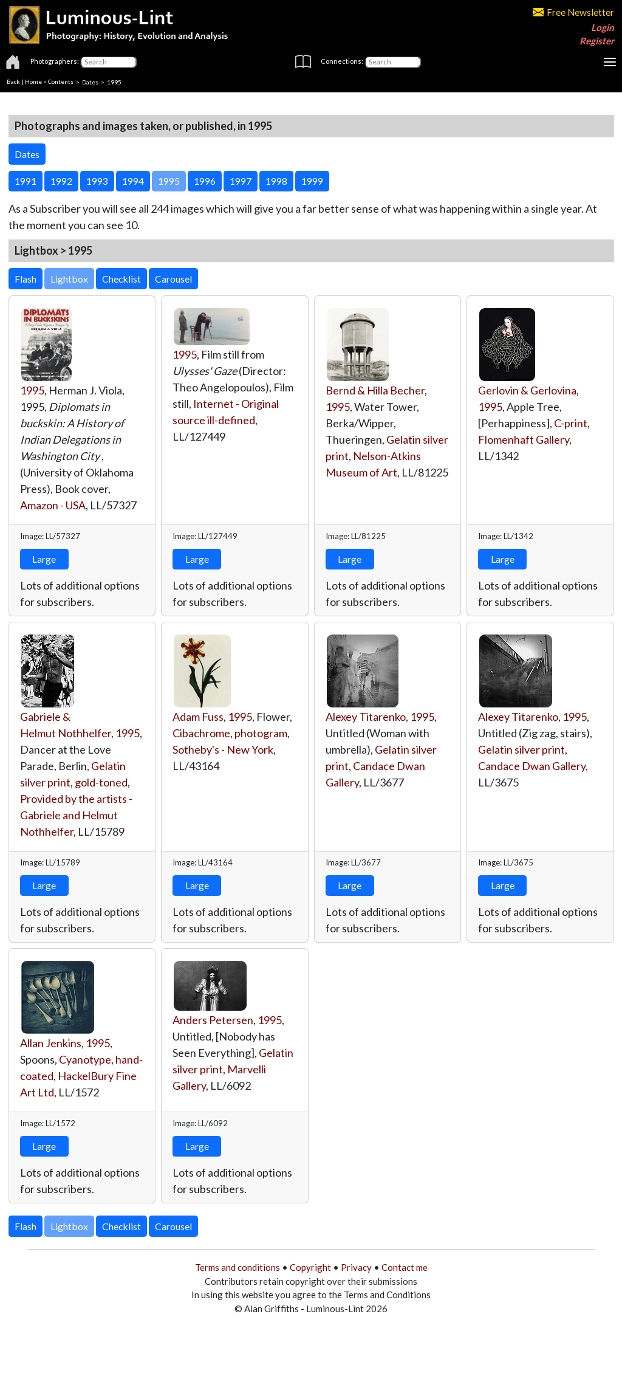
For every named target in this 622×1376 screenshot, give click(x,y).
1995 (32, 390)
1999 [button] (312, 181)
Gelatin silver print (521, 749)
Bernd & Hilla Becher (375, 390)
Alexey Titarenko (366, 716)
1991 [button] (25, 181)
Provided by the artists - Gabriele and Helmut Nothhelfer (76, 815)
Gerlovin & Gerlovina (527, 390)
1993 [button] (97, 181)
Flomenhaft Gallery (523, 439)
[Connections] (392, 62)
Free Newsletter (573, 12)
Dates (90, 81)
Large (44, 559)
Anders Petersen (213, 1020)
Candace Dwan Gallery (532, 765)
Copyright (310, 1267)
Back (13, 81)
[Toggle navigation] (610, 62)
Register (596, 40)
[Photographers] (108, 62)
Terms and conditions (237, 1267)
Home (33, 81)
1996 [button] (205, 181)
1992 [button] (61, 181)
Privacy (356, 1267)
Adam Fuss (198, 716)
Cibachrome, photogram (230, 733)
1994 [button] (133, 181)
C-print (570, 423)
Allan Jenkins (50, 1043)
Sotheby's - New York (223, 749)
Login (602, 27)
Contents (60, 81)
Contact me (404, 1267)
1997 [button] (240, 181)
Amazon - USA (53, 505)
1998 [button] (276, 181)
